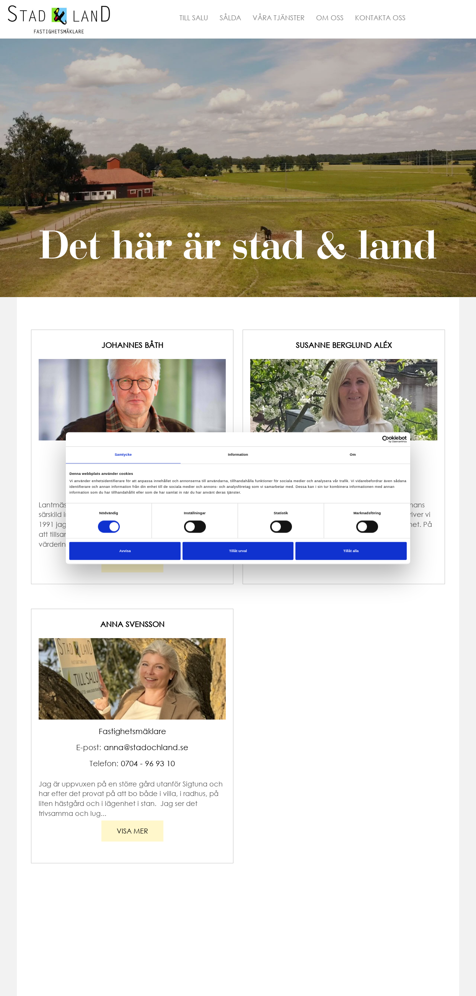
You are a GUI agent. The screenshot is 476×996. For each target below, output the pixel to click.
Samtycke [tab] (123, 455)
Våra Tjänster (279, 17)
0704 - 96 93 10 (148, 763)
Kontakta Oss (380, 17)
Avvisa (125, 551)
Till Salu (193, 17)
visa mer (132, 831)
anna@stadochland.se (146, 747)
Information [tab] (238, 455)
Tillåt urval (238, 551)
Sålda (230, 17)
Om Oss (330, 17)
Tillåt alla (351, 551)
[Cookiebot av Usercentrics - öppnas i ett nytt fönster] (373, 439)
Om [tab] (353, 455)
